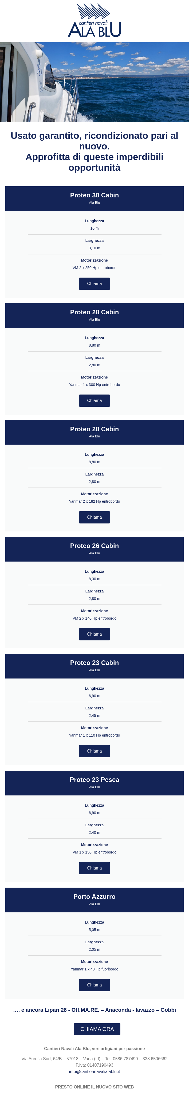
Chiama (94, 283)
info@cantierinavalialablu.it (94, 1071)
